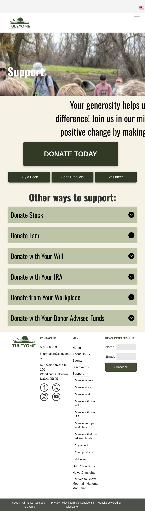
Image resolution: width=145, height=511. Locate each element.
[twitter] (56, 388)
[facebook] (44, 388)
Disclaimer (72, 506)
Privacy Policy (59, 502)
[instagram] (44, 397)
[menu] (137, 16)
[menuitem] (87, 347)
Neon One (128, 502)
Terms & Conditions (81, 502)
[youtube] (56, 397)
